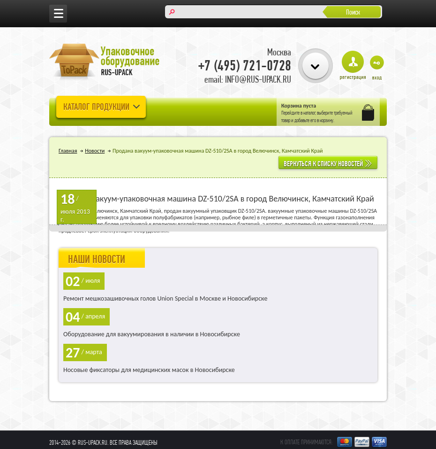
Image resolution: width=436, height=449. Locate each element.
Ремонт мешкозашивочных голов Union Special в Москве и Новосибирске (165, 298)
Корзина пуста (298, 105)
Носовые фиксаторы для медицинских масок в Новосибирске (149, 370)
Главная (68, 150)
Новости (95, 150)
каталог (309, 112)
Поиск (353, 12)
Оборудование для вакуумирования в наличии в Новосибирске (151, 334)
